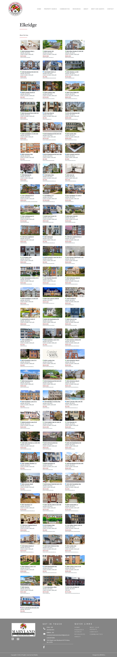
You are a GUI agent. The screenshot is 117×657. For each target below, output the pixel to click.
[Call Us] (44, 628)
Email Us (50, 632)
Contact (110, 9)
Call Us (50, 627)
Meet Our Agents (97, 9)
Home (39, 9)
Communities (65, 9)
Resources (77, 9)
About (86, 9)
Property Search (50, 9)
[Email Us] (44, 633)
